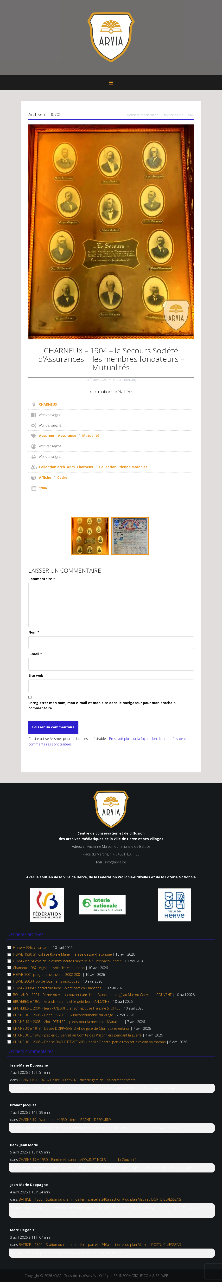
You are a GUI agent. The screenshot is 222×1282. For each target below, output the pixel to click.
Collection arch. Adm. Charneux (66, 467)
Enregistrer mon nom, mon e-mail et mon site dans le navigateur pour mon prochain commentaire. (102, 705)
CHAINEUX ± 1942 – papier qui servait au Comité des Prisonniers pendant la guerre (77, 1035)
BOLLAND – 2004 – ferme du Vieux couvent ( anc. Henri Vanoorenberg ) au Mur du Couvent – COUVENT (92, 994)
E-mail (35, 654)
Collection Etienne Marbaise (123, 467)
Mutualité (90, 435)
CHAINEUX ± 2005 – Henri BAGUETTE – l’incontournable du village (63, 1015)
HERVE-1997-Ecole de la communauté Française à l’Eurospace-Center (67, 961)
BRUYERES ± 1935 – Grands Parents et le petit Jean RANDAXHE (61, 1001)
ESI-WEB (162, 1275)
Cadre (62, 477)
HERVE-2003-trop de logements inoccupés (46, 981)
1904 (43, 488)
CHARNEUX (48, 404)
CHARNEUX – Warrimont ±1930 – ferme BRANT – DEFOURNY (65, 1119)
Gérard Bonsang (124, 379)
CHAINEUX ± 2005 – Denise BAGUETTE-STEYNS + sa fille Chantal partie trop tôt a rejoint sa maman (89, 1042)
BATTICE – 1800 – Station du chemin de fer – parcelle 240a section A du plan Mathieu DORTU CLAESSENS (100, 1199)
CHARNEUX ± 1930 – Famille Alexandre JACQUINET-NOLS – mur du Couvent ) (77, 1159)
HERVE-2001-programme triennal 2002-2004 (47, 974)
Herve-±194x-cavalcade (31, 947)
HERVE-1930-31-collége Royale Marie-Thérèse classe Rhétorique (62, 954)
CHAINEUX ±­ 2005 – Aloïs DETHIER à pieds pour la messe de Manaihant (68, 1021)
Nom (33, 632)
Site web (35, 675)
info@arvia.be (115, 862)
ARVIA (57, 1275)
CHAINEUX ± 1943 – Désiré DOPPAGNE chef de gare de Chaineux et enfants (71, 1028)
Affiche (45, 477)
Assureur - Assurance (57, 435)
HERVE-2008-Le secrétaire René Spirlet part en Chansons (57, 988)
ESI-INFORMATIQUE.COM (132, 1275)
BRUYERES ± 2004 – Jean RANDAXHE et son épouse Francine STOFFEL (66, 1008)
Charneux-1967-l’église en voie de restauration (49, 967)
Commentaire (41, 578)
